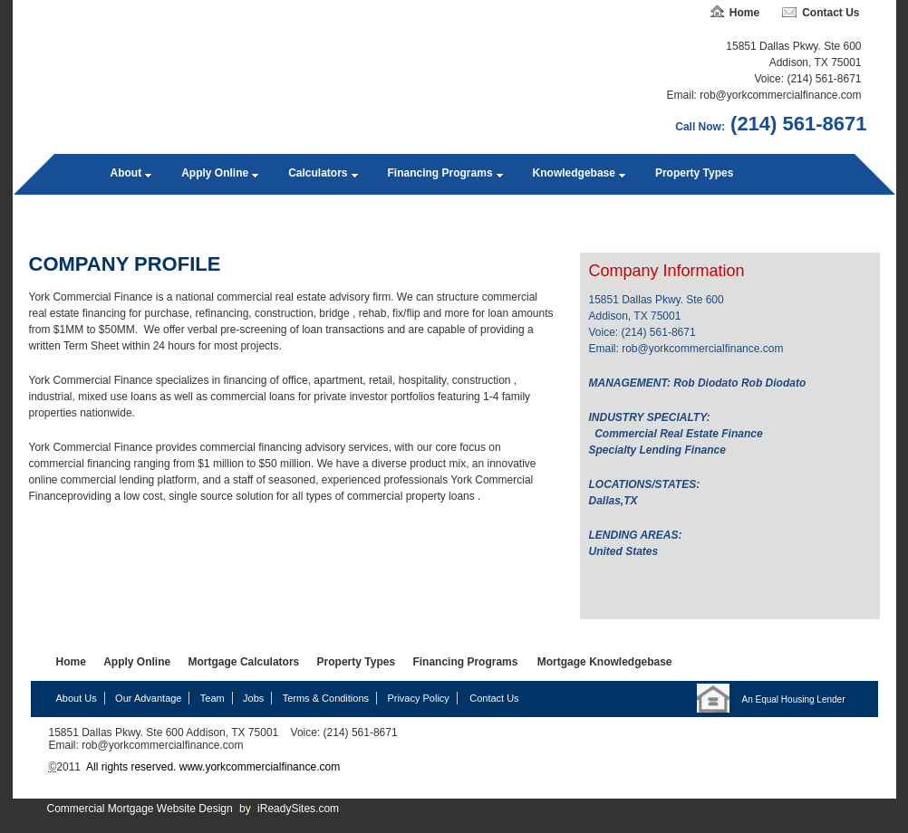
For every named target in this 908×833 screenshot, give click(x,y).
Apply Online (214, 173)
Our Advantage (148, 698)
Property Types (694, 173)
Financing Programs (440, 173)
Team (212, 698)
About (126, 173)
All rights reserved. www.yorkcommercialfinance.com (211, 767)
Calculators (317, 173)
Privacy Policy (418, 698)
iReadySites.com (298, 808)
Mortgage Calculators (244, 662)
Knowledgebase (574, 173)
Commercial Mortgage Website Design (140, 808)
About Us (76, 698)
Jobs (253, 698)
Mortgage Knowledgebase (604, 662)
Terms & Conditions (326, 698)
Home (744, 12)
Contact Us (830, 12)
